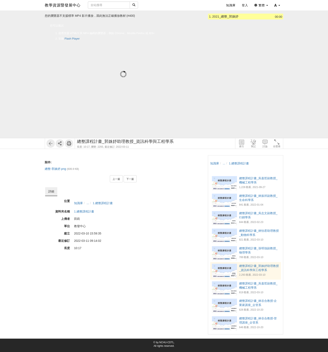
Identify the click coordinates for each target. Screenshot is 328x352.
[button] (277, 5)
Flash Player (72, 38)
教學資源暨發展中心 (63, 5)
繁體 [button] (261, 5)
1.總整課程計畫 (103, 203)
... (88, 203)
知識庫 (78, 203)
